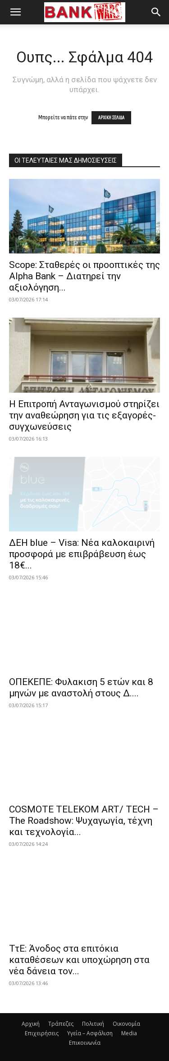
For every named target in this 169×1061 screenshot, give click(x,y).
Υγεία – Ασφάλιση (90, 1033)
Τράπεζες (60, 1024)
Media (129, 1033)
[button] (15, 12)
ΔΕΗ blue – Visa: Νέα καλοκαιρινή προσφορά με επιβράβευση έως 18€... (82, 554)
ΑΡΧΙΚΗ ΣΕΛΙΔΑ (111, 118)
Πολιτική (93, 1024)
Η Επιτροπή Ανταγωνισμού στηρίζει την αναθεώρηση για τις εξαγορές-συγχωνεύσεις (84, 415)
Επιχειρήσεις (42, 1033)
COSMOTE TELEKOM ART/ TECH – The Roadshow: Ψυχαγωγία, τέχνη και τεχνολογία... (84, 820)
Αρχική (31, 1024)
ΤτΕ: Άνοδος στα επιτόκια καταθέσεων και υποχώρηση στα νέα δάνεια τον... (79, 959)
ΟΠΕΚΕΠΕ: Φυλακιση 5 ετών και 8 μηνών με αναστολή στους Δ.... (81, 687)
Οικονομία (126, 1024)
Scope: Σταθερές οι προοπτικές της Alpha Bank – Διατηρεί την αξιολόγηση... (84, 276)
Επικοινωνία (84, 1043)
